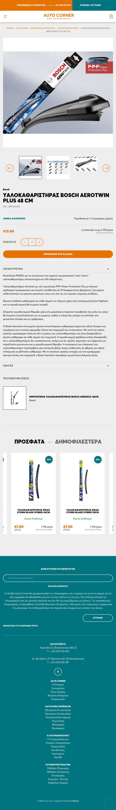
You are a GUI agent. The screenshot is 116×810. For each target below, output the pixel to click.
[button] (5, 16)
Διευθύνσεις (58, 750)
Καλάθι (58, 757)
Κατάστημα (22, 28)
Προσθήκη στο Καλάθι (58, 254)
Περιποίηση (58, 721)
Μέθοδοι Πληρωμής (58, 768)
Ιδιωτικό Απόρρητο (58, 695)
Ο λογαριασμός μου (58, 739)
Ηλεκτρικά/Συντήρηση (42, 28)
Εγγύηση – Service (58, 779)
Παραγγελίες (58, 746)
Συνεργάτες (58, 688)
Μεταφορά (58, 724)
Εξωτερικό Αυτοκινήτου (58, 710)
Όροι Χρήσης (58, 692)
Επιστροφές (58, 775)
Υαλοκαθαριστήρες (67, 28)
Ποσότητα (9, 242)
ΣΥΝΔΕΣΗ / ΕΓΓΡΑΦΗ (90, 5)
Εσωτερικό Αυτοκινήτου (58, 714)
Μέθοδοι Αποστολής (58, 772)
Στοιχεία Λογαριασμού (58, 743)
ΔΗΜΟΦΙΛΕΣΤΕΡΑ (78, 442)
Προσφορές (58, 728)
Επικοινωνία (58, 699)
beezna (75, 801)
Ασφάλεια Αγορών (58, 783)
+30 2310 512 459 (63, 5)
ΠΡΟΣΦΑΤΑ (29, 442)
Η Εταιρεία (58, 685)
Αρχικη (10, 28)
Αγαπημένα (58, 754)
